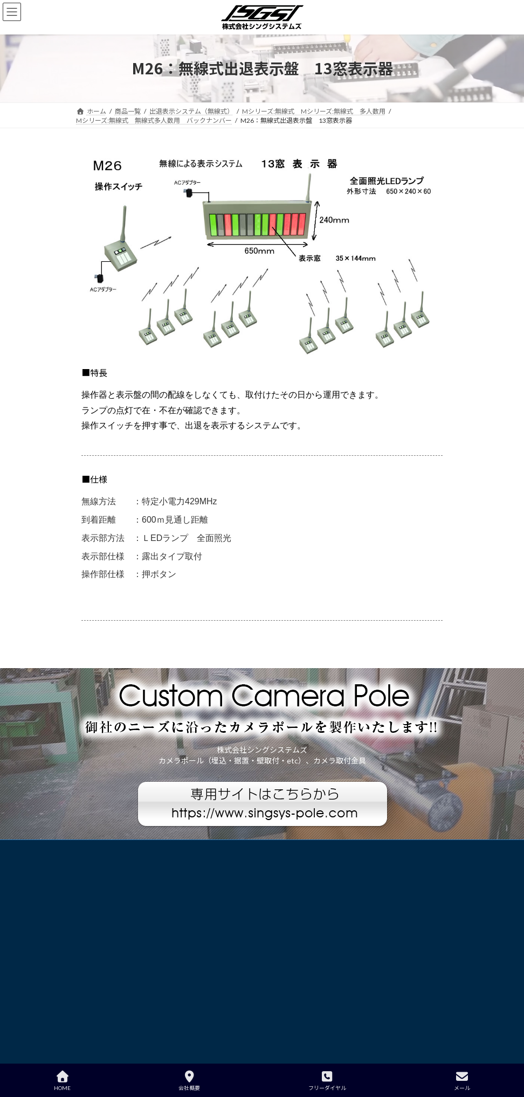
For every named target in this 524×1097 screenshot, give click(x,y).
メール (462, 1081)
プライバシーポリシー (118, 849)
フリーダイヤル (327, 1081)
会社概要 (189, 1081)
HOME (62, 1081)
